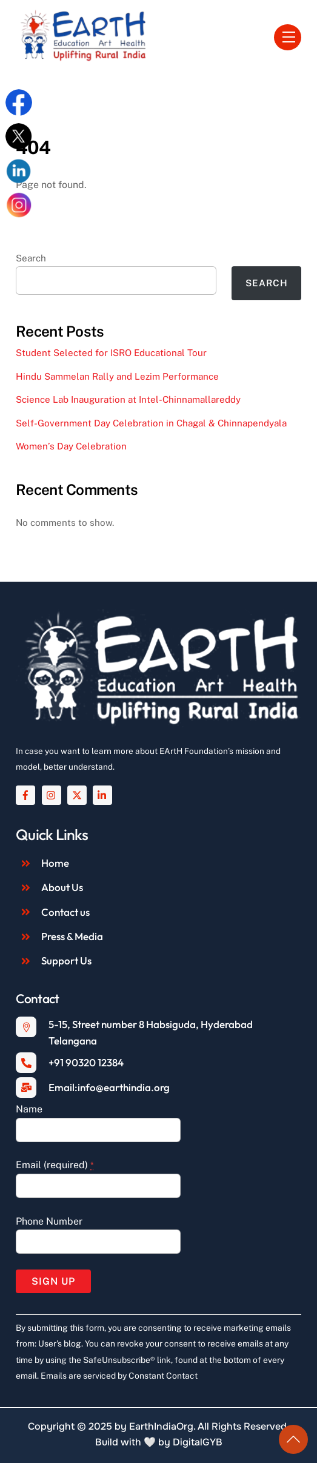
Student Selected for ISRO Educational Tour (111, 353)
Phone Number (49, 1221)
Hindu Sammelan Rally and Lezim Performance (117, 376)
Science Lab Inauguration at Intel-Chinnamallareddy (128, 399)
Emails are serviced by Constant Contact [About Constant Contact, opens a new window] (119, 1376)
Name (29, 1109)
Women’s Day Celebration (71, 446)
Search (31, 258)
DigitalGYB (197, 1442)
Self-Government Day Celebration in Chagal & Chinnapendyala (151, 423)
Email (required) (55, 1165)
